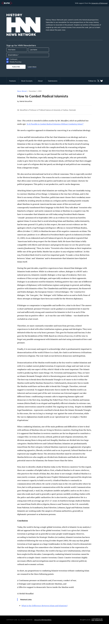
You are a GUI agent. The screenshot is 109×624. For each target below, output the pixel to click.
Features (12, 81)
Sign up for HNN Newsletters (42, 620)
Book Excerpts (26, 81)
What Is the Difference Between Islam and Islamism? (45, 605)
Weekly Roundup (16, 62)
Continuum (13, 59)
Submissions (52, 81)
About (40, 81)
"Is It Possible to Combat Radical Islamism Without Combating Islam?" (55, 124)
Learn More (32, 67)
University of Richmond (99, 3)
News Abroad (22, 91)
